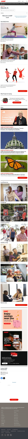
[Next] (26, 100)
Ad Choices (2, 432)
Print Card (17, 363)
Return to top (14, 399)
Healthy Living (4, 242)
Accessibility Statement (15, 429)
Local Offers (4, 282)
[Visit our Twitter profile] (5, 435)
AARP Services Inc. (16, 415)
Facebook (14, 382)
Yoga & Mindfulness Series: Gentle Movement (8, 60)
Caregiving (3, 202)
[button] (27, 1)
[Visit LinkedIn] (11, 435)
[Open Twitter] (4, 378)
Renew (14, 363)
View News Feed (22, 177)
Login (22, 1)
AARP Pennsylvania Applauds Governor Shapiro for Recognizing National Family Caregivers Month (13, 152)
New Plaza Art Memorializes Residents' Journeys (13, 174)
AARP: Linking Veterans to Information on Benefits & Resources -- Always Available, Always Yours (12, 4)
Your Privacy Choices (7, 432)
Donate (2, 412)
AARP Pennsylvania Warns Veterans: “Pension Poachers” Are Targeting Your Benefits (12, 129)
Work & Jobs (4, 302)
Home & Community (6, 262)
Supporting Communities (16, 102)
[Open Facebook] (2, 378)
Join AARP (4, 363)
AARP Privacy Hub (3, 429)
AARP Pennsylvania (5, 373)
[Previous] (1, 100)
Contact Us (3, 374)
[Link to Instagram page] (8, 435)
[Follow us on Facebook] (2, 435)
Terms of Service (9, 429)
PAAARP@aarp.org (5, 372)
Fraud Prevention (5, 222)
